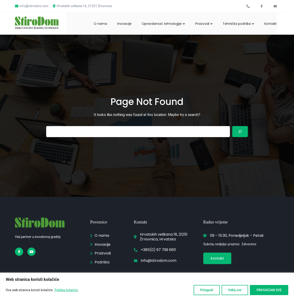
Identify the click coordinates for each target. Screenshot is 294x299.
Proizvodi (201, 23)
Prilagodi (206, 290)
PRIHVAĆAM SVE (269, 290)
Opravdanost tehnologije (159, 23)
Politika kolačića (66, 290)
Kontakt (270, 23)
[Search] (240, 131)
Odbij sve (235, 290)
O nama (94, 23)
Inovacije (119, 23)
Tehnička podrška (237, 23)
